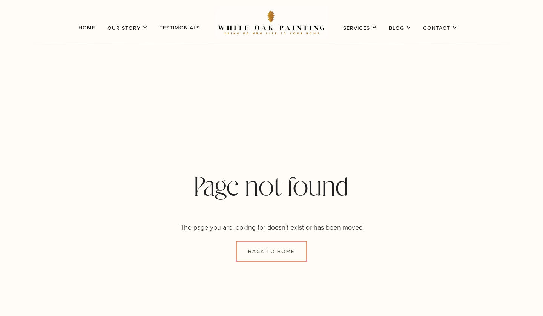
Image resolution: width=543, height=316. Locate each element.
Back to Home (271, 251)
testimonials (180, 28)
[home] (271, 22)
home (86, 28)
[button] (127, 22)
